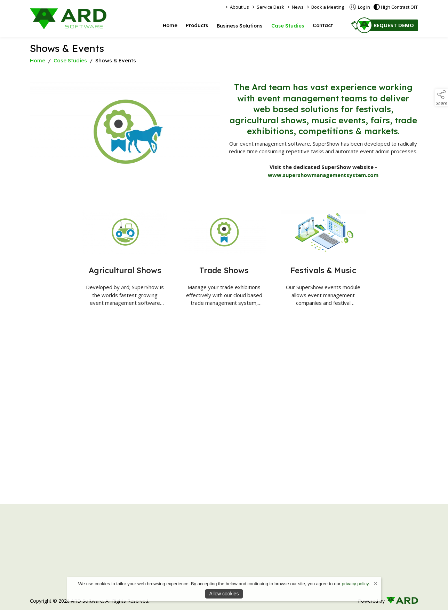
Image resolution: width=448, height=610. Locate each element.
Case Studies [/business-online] (287, 26)
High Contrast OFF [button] (396, 7)
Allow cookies (224, 593)
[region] (224, 138)
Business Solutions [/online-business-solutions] (239, 26)
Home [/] (170, 25)
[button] (356, 25)
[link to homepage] (68, 18)
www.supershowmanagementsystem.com (323, 174)
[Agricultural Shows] (125, 261)
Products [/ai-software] (197, 25)
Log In (360, 7)
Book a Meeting (327, 7)
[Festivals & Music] (323, 264)
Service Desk (270, 7)
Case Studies (70, 60)
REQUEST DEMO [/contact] (394, 25)
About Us (239, 7)
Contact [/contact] (323, 25)
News (298, 7)
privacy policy (355, 583)
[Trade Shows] (224, 264)
